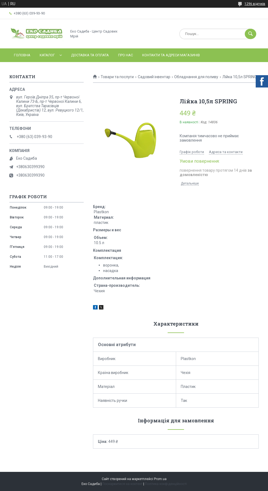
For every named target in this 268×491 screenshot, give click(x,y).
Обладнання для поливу (196, 77)
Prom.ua (160, 479)
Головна (22, 55)
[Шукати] (250, 34)
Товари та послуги (117, 77)
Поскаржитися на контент (122, 484)
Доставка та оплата (90, 55)
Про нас (125, 55)
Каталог (47, 55)
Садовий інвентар (154, 77)
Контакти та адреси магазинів (171, 55)
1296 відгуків (254, 4)
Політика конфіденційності (166, 484)
